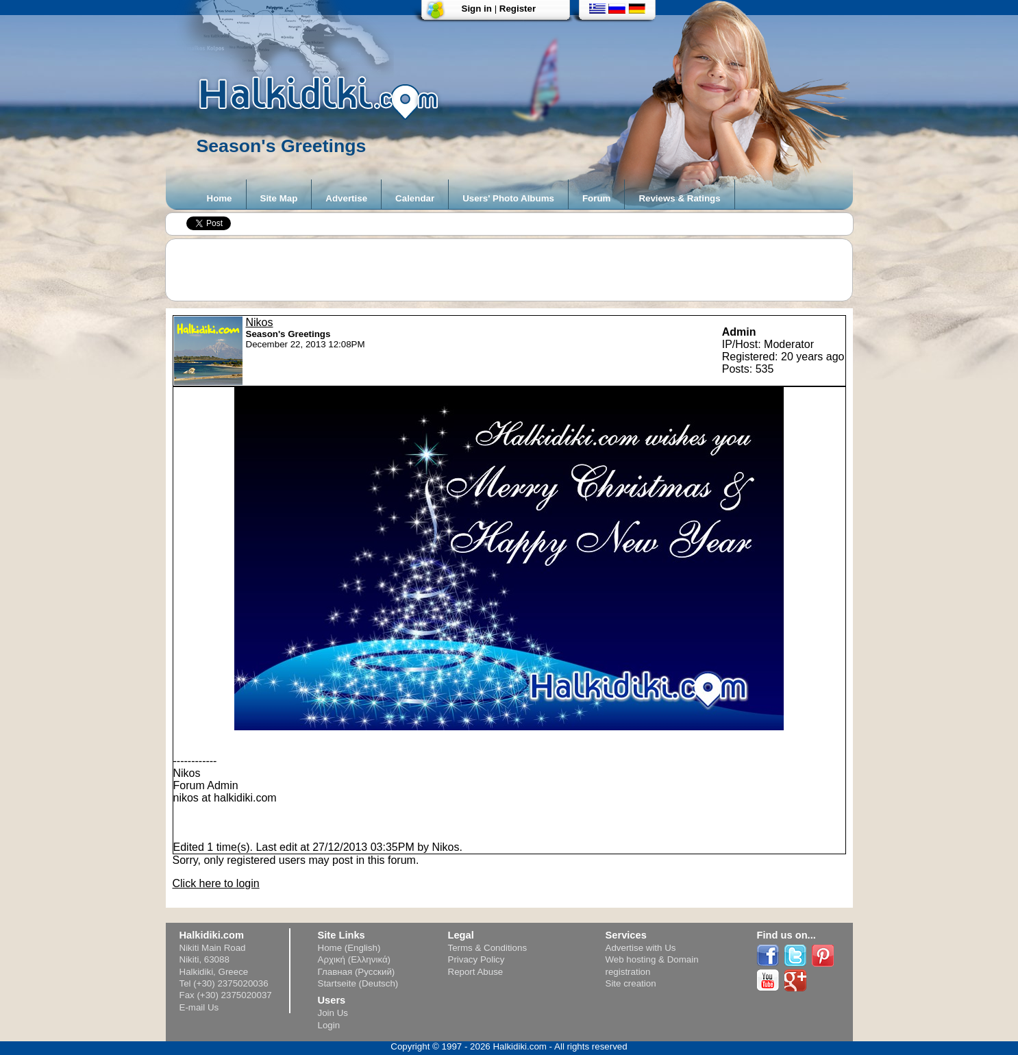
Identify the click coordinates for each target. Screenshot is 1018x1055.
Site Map (279, 198)
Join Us (333, 1013)
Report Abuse (476, 972)
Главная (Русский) (356, 972)
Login (329, 1025)
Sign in (477, 8)
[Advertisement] (515, 270)
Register (517, 8)
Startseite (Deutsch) (358, 983)
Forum (596, 198)
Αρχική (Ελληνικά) (354, 959)
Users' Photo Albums (508, 198)
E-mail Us (199, 1007)
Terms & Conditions (487, 948)
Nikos (259, 322)
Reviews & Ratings (679, 198)
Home (219, 198)
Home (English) (349, 948)
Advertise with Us (641, 948)
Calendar (414, 198)
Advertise (346, 198)
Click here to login (216, 883)
